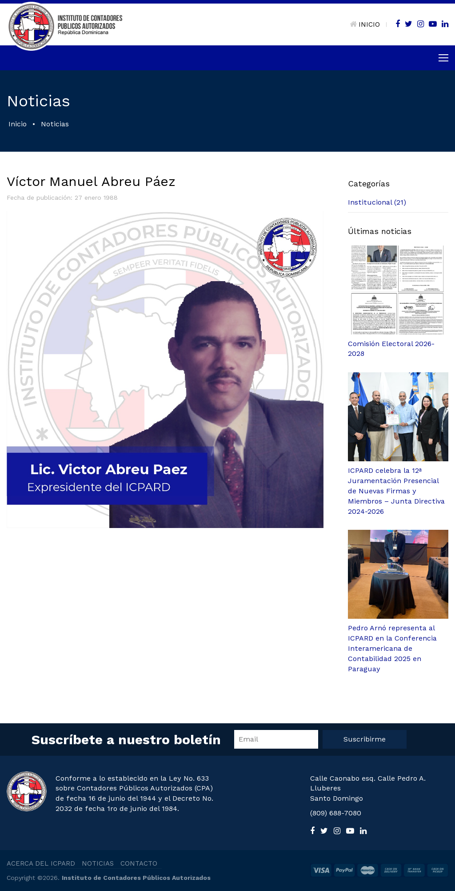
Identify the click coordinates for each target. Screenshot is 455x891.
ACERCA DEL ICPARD (41, 863)
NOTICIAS (98, 863)
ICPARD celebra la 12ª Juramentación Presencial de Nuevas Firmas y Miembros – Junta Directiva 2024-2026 (396, 490)
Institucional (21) (377, 202)
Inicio (17, 124)
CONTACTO (138, 863)
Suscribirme (364, 739)
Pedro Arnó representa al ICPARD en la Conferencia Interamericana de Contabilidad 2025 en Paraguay (392, 648)
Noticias (55, 124)
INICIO (365, 24)
